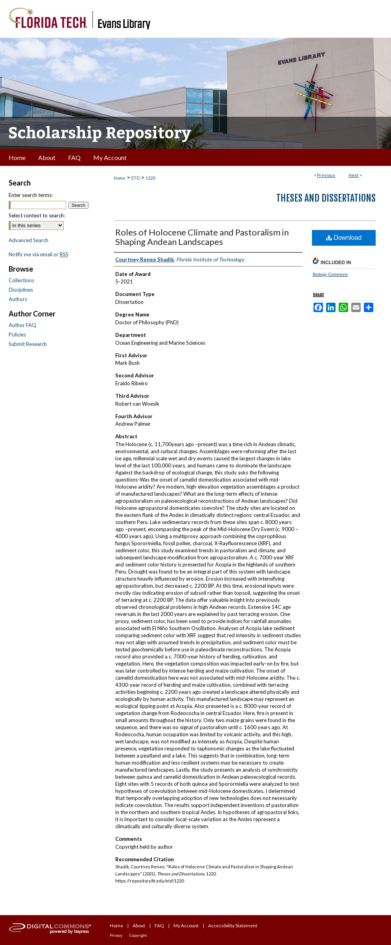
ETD (135, 177)
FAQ (159, 925)
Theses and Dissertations (326, 198)
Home (119, 177)
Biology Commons (330, 274)
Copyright (138, 935)
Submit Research (28, 344)
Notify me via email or (38, 254)
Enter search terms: (31, 195)
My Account (186, 925)
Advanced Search (28, 240)
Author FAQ (22, 325)
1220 (150, 177)
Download (344, 237)
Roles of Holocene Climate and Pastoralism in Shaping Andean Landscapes (202, 237)
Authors (18, 299)
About (139, 925)
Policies (17, 334)
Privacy (116, 935)
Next (353, 175)
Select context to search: (37, 215)
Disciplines (21, 290)
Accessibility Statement (232, 925)
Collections (21, 280)
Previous (326, 175)
